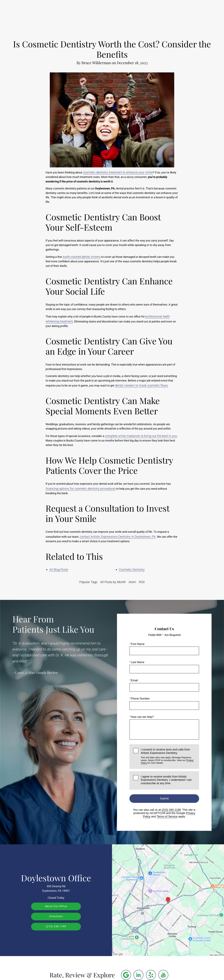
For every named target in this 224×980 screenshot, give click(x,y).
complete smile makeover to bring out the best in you (141, 436)
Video (125, 12)
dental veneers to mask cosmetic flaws (141, 385)
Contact (185, 12)
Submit (164, 798)
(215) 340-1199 (171, 809)
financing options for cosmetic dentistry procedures (81, 488)
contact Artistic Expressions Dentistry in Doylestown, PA (118, 536)
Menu (205, 12)
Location (168, 12)
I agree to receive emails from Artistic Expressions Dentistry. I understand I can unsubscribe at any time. (166, 780)
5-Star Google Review (42, 672)
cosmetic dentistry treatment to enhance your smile (118, 172)
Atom (132, 582)
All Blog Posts (58, 569)
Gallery (110, 12)
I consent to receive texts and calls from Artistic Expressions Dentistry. (168, 756)
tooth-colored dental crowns (82, 257)
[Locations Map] (168, 900)
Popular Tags (88, 582)
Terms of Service (167, 816)
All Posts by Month (113, 582)
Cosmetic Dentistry (132, 569)
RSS (142, 582)
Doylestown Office (56, 877)
